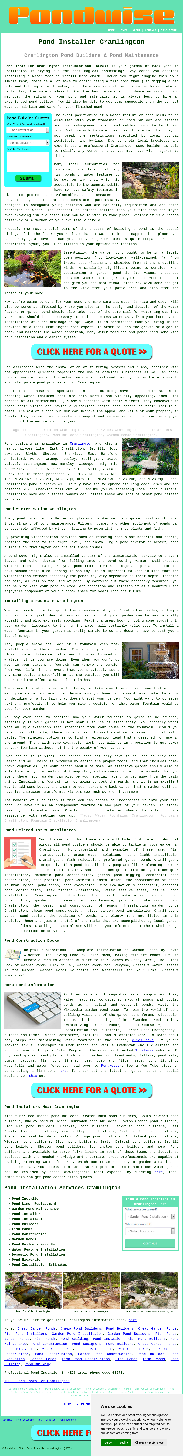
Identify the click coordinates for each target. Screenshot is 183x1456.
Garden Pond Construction (104, 1354)
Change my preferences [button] (149, 1442)
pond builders (42, 484)
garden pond (112, 252)
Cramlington (81, 443)
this (33, 1076)
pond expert (58, 382)
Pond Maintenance (95, 1349)
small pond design (102, 870)
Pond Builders (119, 1329)
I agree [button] (108, 1442)
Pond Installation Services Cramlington (62, 1188)
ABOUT (136, 30)
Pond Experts (68, 1420)
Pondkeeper (111, 1066)
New (40, 1420)
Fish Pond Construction (86, 1359)
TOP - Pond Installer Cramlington (37, 1381)
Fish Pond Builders (146, 1339)
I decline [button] (123, 1442)
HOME (111, 30)
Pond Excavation (20, 1349)
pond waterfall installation (93, 880)
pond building (102, 391)
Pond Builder (151, 1354)
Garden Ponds (17, 1339)
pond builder (57, 411)
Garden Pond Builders (129, 1334)
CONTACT (150, 30)
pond (131, 120)
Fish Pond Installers (25, 1334)
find (19, 1116)
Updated (50, 1420)
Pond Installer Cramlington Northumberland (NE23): (56, 66)
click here (143, 1040)
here (62, 1071)
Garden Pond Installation (77, 1334)
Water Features (57, 1349)
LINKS (123, 30)
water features (113, 130)
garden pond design (24, 916)
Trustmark (144, 1050)
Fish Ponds (166, 1334)
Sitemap (7, 1420)
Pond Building (74, 1339)
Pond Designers (86, 1344)
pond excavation (79, 885)
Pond (8, 443)
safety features (97, 190)
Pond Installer (107, 1339)
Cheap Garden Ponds (36, 1329)
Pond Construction (49, 1344)
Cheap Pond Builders (81, 1329)
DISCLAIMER (169, 30)
